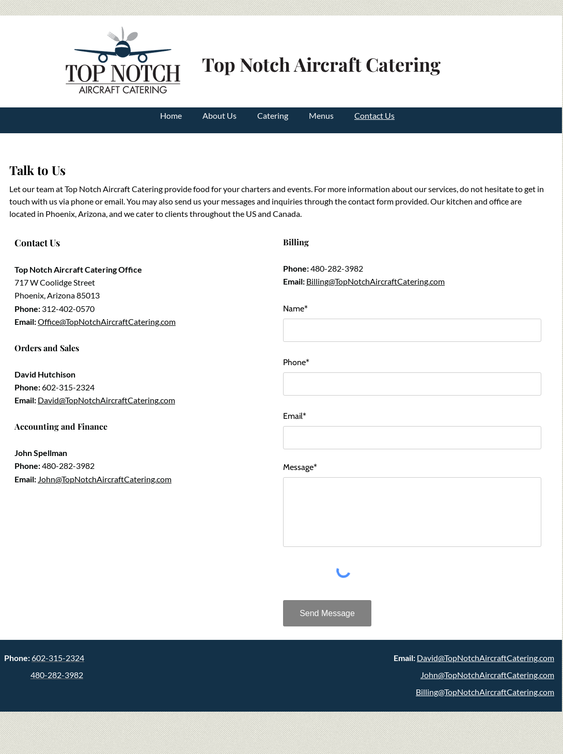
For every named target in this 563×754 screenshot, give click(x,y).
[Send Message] (327, 613)
